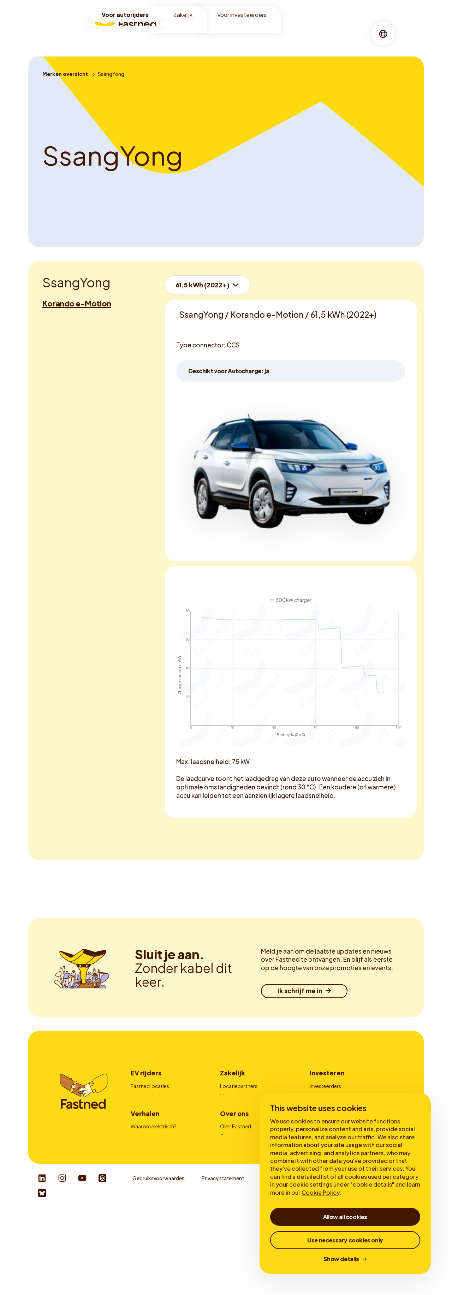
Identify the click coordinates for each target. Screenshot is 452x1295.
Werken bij (232, 1198)
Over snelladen (148, 1188)
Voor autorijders (125, 14)
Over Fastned (235, 1168)
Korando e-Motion (76, 303)
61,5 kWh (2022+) (203, 285)
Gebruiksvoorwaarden (158, 1262)
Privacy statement (223, 1262)
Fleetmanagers (237, 1095)
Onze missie (234, 1178)
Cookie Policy (320, 1192)
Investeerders (325, 1086)
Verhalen (286, 33)
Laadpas (230, 1115)
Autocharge (145, 1125)
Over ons (252, 33)
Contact (230, 1125)
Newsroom (233, 1207)
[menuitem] (182, 33)
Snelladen (216, 33)
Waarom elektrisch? (154, 1168)
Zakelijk (182, 14)
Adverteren (233, 1105)
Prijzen (138, 1105)
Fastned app (145, 1115)
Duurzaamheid (237, 1188)
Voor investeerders (242, 14)
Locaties (182, 33)
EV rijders (146, 1073)
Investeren (327, 1073)
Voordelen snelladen (154, 1178)
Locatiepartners (238, 1086)
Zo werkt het (145, 1095)
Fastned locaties (150, 1086)
